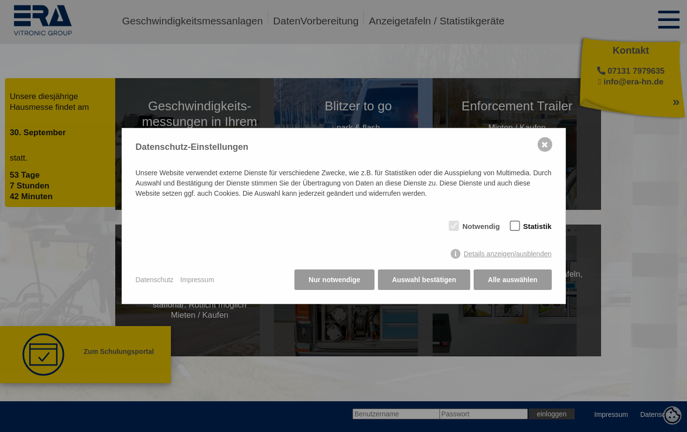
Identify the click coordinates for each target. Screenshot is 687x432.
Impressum (197, 280)
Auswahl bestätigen (424, 280)
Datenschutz (155, 280)
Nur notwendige (334, 280)
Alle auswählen (512, 280)
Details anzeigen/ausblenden (508, 254)
